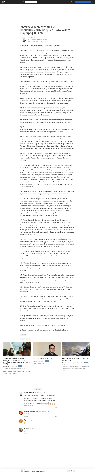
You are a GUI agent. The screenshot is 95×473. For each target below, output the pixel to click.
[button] (92, 2)
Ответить (26, 407)
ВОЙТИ (72, 2)
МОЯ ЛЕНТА (10, 1)
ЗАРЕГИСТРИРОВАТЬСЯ (83, 2)
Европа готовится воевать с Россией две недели (75, 359)
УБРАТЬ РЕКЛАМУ (31, 1)
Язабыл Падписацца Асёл (69, 362)
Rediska (35, 361)
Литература (23, 334)
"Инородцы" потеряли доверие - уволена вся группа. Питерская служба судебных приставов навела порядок (16, 361)
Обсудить (38, 389)
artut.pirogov (6, 366)
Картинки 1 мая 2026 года (42, 358)
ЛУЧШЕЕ (16, 1)
